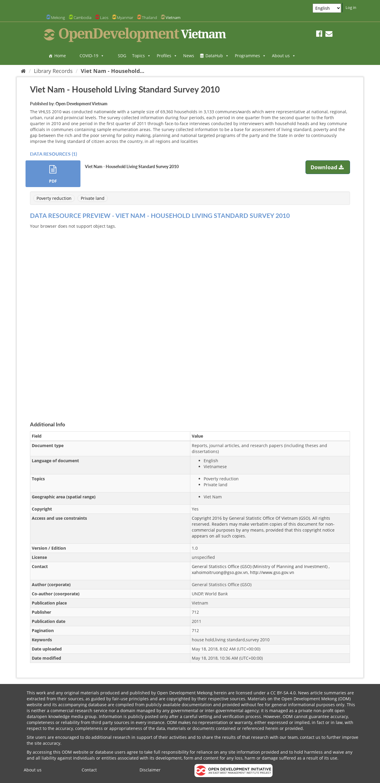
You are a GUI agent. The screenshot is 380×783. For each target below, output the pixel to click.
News (188, 55)
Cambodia (82, 17)
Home (60, 55)
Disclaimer (150, 770)
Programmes (250, 55)
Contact (89, 770)
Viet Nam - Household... (112, 70)
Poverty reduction (54, 198)
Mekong (58, 17)
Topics (141, 55)
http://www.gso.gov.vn (272, 572)
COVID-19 (92, 55)
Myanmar (125, 17)
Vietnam (173, 17)
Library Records (53, 70)
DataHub (217, 55)
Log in (351, 7)
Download (328, 167)
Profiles (167, 55)
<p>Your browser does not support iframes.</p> (190, 318)
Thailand (149, 17)
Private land (92, 198)
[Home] (23, 70)
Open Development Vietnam (81, 103)
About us (284, 55)
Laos (104, 17)
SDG (122, 55)
